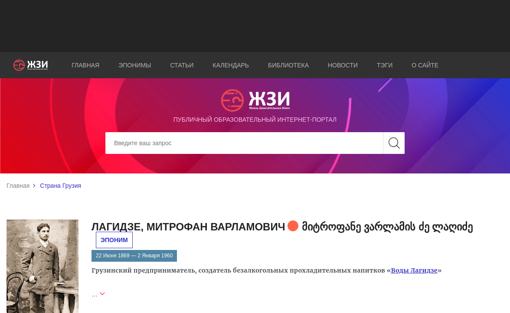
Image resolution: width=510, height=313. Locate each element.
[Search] (255, 143)
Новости (343, 65)
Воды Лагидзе (414, 270)
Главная (85, 65)
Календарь (230, 65)
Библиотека (288, 65)
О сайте (425, 65)
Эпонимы (134, 65)
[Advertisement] (255, 26)
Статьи (181, 65)
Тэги (384, 65)
